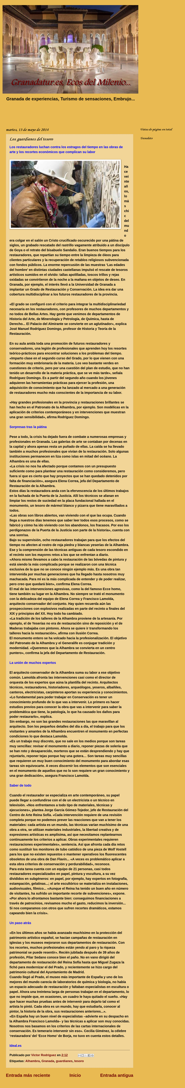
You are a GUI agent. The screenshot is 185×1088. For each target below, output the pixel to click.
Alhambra (32, 1061)
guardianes (64, 1061)
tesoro (79, 1061)
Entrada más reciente (28, 1075)
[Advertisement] (68, 113)
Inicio (75, 1075)
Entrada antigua (116, 1075)
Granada (47, 1061)
